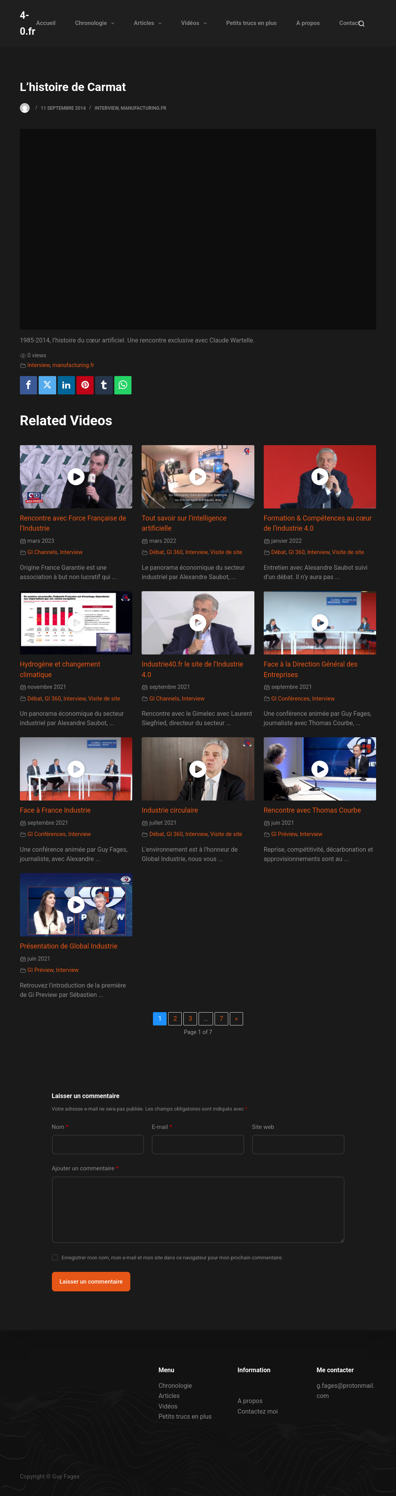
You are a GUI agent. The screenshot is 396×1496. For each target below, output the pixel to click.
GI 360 (175, 552)
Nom (60, 1127)
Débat (156, 552)
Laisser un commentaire (91, 1281)
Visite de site (226, 552)
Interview (106, 108)
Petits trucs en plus (251, 23)
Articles (149, 23)
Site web (263, 1126)
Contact (349, 23)
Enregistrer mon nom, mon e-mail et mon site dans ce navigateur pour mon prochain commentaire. (172, 1258)
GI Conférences (290, 698)
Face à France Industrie (55, 810)
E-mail (162, 1127)
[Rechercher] (361, 24)
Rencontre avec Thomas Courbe (312, 810)
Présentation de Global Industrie (68, 946)
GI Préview (284, 834)
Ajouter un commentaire (85, 1168)
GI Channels (42, 552)
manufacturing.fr (143, 108)
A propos (308, 23)
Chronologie (96, 23)
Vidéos (195, 23)
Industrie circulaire (170, 810)
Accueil (46, 23)
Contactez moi (258, 1411)
